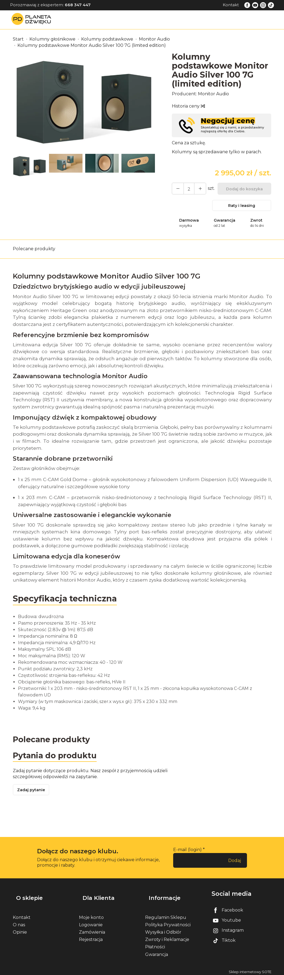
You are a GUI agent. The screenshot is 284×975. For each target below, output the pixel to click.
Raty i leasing (242, 206)
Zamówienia (92, 929)
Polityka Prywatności (168, 922)
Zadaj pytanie (33, 795)
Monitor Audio (213, 93)
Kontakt (231, 4)
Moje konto (91, 914)
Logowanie (91, 922)
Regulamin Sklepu (165, 914)
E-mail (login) (187, 855)
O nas (19, 922)
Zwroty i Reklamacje (167, 937)
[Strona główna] (32, 19)
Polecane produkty (34, 251)
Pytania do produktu (57, 759)
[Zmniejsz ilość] (196, 188)
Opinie (20, 929)
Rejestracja (91, 937)
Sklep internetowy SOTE (250, 969)
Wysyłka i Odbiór (163, 929)
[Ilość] (186, 188)
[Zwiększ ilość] (176, 188)
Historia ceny (188, 106)
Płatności (155, 944)
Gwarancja (156, 951)
